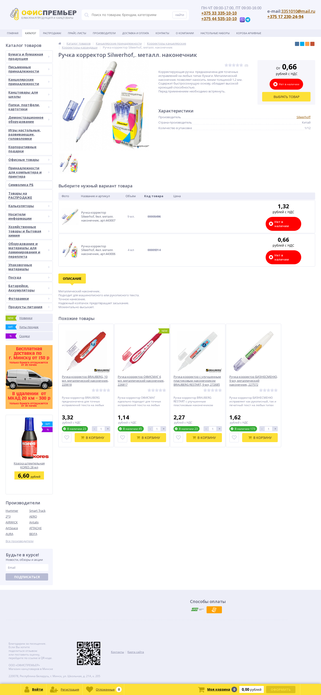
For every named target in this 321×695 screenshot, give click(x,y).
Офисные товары (29, 159)
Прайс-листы (77, 33)
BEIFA (33, 534)
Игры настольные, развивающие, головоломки (24, 134)
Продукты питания (29, 307)
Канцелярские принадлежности (29, 81)
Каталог (30, 33)
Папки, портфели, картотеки (29, 107)
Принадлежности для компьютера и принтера (29, 172)
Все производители (19, 541)
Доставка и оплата (135, 33)
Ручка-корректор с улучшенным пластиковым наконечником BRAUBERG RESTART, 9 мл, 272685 (197, 381)
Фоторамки (29, 298)
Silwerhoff (304, 117)
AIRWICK (12, 522)
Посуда (29, 277)
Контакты (162, 33)
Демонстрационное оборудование (29, 119)
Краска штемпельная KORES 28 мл (29, 465)
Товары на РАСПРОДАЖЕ (20, 195)
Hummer (12, 511)
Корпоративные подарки (22, 149)
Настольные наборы (215, 33)
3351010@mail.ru (298, 11)
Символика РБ (20, 185)
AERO (33, 516)
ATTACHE (35, 528)
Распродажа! (52, 33)
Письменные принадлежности (29, 69)
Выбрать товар (286, 97)
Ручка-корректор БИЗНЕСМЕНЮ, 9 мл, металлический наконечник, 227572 (253, 381)
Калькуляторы (29, 206)
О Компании (185, 33)
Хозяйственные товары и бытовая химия (29, 231)
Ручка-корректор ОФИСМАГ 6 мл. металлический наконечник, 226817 (141, 381)
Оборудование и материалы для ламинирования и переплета (29, 250)
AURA (9, 534)
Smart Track (37, 511)
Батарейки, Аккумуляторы (29, 288)
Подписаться (27, 577)
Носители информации (29, 216)
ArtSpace (12, 528)
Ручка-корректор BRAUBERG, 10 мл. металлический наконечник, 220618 (85, 381)
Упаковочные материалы (29, 267)
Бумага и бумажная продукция (29, 56)
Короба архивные (248, 33)
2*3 (8, 516)
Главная (12, 33)
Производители (104, 33)
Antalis (34, 522)
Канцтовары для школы (29, 94)
